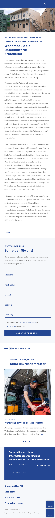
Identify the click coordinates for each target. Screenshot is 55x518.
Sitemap (36, 513)
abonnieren (16, 326)
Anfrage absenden (27, 333)
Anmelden (41, 465)
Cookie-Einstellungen (26, 513)
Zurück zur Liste (21, 348)
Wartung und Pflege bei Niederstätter (24, 423)
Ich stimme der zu (22, 322)
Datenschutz (19, 473)
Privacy (15, 513)
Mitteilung (28, 315)
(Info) (24, 473)
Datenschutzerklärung (27, 322)
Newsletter (11, 326)
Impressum (8, 513)
